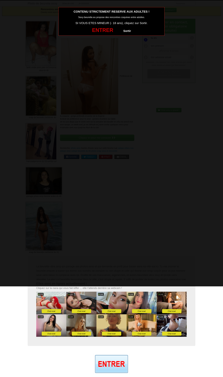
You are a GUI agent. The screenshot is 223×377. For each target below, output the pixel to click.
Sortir (127, 31)
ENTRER (102, 30)
